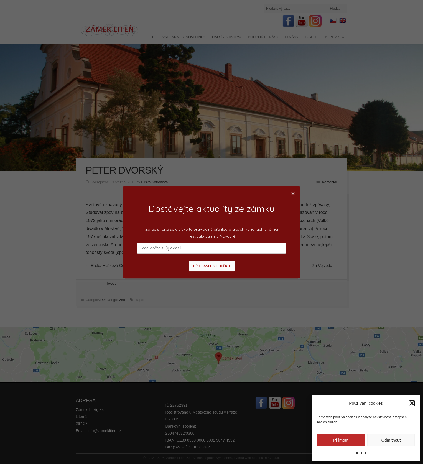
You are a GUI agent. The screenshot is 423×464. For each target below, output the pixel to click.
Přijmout (340, 440)
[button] (412, 403)
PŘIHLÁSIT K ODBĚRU (211, 266)
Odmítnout (391, 440)
